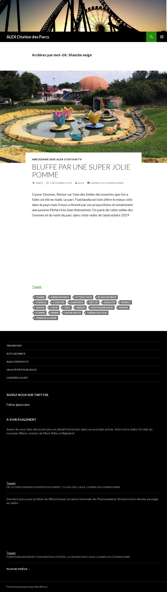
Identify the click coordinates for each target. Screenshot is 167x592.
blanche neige (107, 297)
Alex (81, 183)
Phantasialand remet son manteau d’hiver (36, 556)
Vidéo (39, 183)
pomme (40, 312)
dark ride (76, 302)
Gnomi (40, 307)
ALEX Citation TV (69, 159)
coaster (58, 302)
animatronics (60, 297)
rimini (54, 312)
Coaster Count (17, 377)
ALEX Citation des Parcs (28, 36)
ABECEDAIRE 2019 (43, 159)
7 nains (40, 297)
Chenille (41, 302)
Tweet (37, 287)
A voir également (21, 419)
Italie (54, 307)
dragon (109, 302)
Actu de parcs (16, 353)
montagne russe (102, 307)
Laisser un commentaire (107, 183)
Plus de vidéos (18, 569)
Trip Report (14, 345)
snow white (73, 312)
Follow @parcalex (18, 404)
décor (93, 302)
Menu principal (162, 37)
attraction (83, 297)
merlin (80, 307)
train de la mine (46, 317)
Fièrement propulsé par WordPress (27, 586)
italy (67, 307)
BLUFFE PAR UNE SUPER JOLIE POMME (81, 170)
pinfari (123, 307)
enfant (125, 302)
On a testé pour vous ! (22, 369)
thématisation (97, 312)
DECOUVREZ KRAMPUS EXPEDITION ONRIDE (33, 487)
